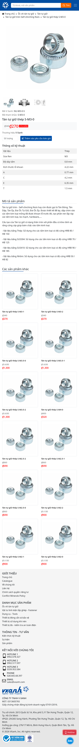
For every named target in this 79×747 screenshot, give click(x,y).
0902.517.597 (13, 663)
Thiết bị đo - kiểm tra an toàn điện (19, 625)
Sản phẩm (7, 643)
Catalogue (7, 580)
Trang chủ (8, 13)
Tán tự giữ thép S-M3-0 (54, 16)
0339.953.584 (13, 669)
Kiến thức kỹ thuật (11, 635)
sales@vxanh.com (16, 682)
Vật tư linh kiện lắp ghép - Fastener (19, 610)
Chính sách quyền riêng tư (15, 592)
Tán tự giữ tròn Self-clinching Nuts (22, 16)
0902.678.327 (13, 656)
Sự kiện (5, 639)
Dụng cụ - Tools (10, 613)
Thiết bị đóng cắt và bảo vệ (15, 617)
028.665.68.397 (14, 675)
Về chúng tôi (8, 584)
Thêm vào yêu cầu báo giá (36, 138)
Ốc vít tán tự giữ (26, 13)
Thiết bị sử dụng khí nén (14, 621)
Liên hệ (5, 588)
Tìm (66, 5)
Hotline (70, 732)
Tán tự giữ (42, 13)
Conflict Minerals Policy (13, 595)
